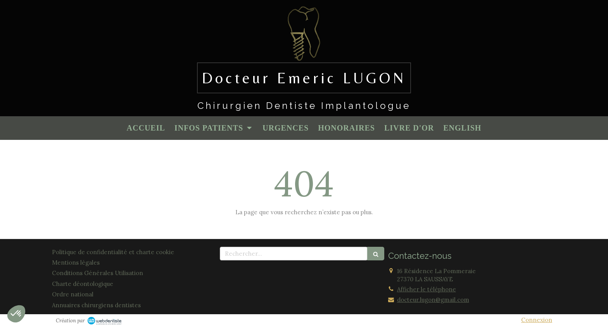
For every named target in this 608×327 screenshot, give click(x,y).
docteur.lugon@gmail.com (433, 299)
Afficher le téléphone (426, 289)
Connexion (536, 320)
